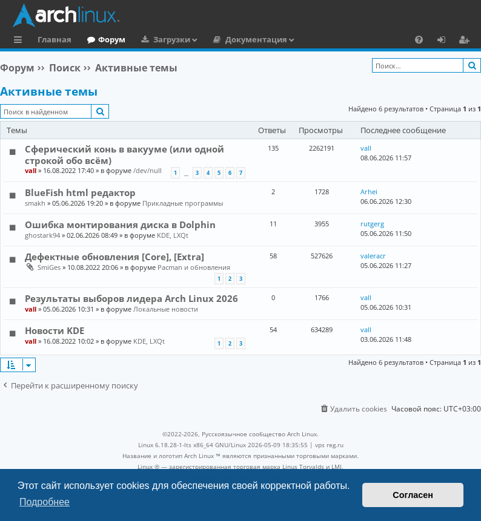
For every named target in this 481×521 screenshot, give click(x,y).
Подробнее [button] (44, 502)
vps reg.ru (329, 445)
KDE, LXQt (172, 235)
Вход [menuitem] (445, 41)
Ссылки (20, 41)
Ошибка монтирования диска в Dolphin (120, 224)
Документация (256, 39)
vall (30, 170)
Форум (111, 39)
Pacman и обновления (194, 267)
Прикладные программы (182, 203)
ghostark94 (42, 235)
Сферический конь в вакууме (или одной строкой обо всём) (124, 154)
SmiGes (49, 267)
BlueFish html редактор (80, 192)
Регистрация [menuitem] (466, 41)
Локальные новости (165, 308)
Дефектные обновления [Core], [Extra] (114, 257)
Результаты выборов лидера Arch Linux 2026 (131, 298)
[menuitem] (419, 39)
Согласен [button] (413, 495)
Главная (54, 39)
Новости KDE (54, 330)
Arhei (368, 191)
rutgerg (372, 223)
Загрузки (171, 39)
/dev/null (147, 170)
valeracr (373, 255)
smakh (35, 203)
